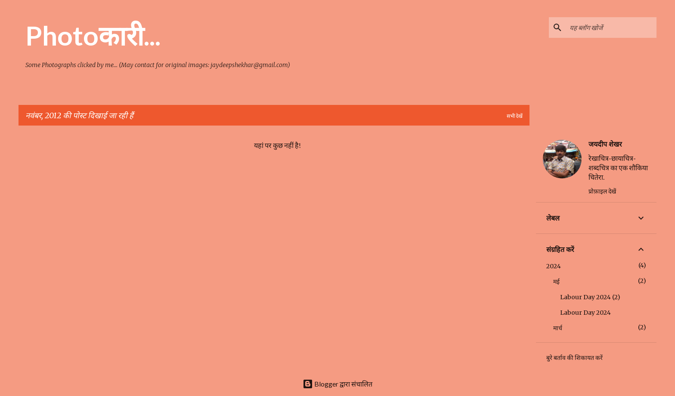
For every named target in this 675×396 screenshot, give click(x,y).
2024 (553, 266)
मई (556, 281)
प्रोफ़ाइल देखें (602, 191)
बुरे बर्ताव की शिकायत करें (574, 358)
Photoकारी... (93, 35)
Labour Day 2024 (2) (590, 297)
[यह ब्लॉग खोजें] (611, 27)
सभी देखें (515, 116)
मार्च (557, 328)
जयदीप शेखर (605, 144)
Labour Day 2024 (585, 312)
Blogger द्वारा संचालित (337, 384)
